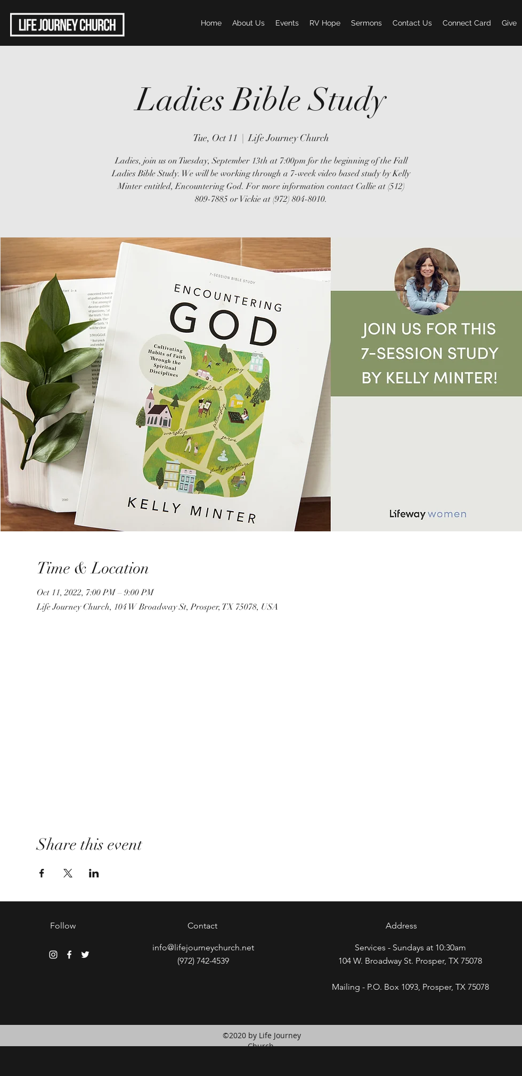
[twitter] (85, 954)
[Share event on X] (68, 873)
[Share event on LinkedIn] (94, 873)
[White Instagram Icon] (53, 954)
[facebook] (69, 954)
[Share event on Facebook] (42, 873)
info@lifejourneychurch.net (203, 947)
